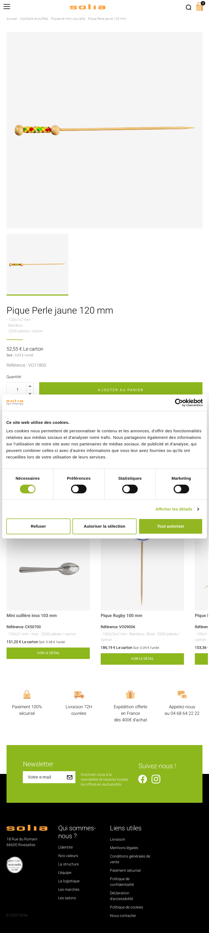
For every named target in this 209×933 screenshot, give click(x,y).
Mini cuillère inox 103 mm (32, 615)
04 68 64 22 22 (185, 713)
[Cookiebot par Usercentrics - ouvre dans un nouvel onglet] (179, 403)
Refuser (38, 526)
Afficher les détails (173, 509)
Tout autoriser (170, 526)
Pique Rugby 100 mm (121, 615)
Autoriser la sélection (104, 526)
